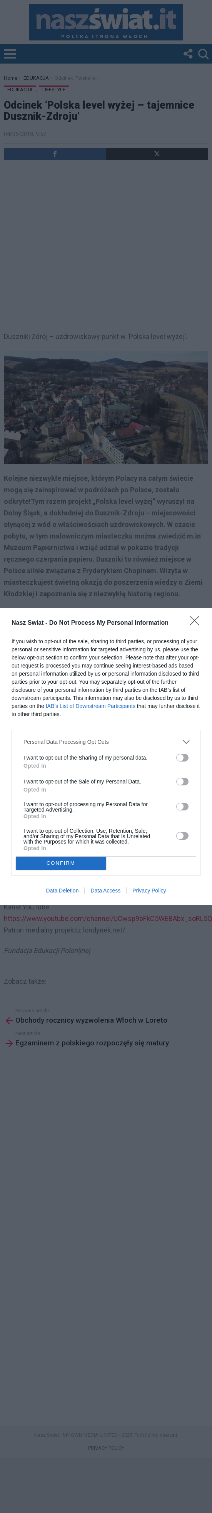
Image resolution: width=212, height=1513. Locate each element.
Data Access (105, 890)
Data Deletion (62, 890)
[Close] (197, 623)
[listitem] (106, 742)
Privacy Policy (149, 890)
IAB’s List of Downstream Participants (90, 706)
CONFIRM (61, 863)
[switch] (182, 758)
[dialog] (106, 756)
